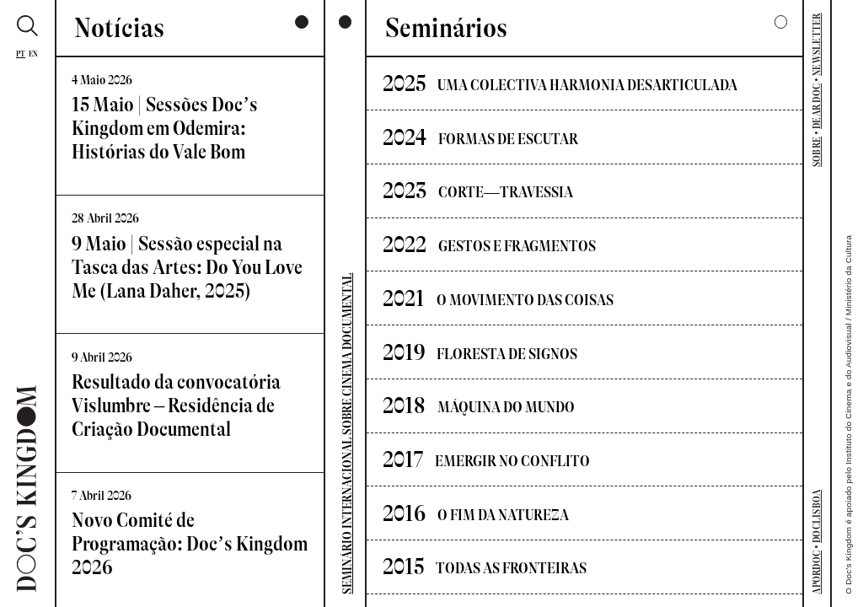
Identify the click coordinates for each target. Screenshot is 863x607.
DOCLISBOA (817, 516)
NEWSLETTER (817, 44)
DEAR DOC (817, 106)
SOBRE (817, 152)
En (34, 53)
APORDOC (817, 572)
